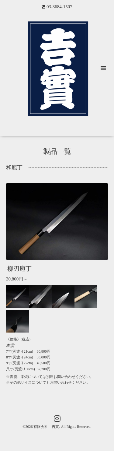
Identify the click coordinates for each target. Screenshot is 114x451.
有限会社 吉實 (46, 427)
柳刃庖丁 (19, 269)
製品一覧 (57, 151)
